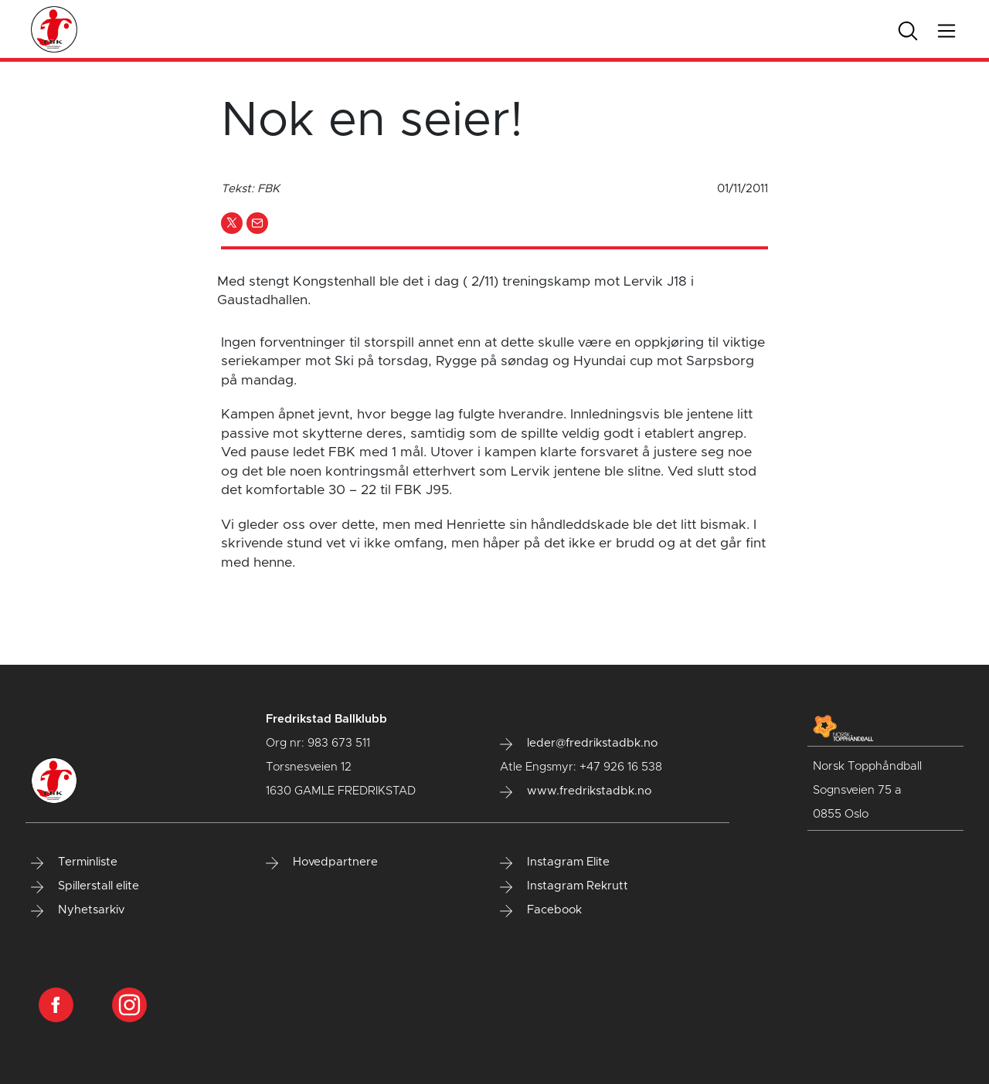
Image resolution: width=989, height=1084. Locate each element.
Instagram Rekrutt (564, 886)
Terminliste (74, 862)
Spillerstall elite (85, 886)
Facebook (541, 910)
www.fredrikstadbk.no (575, 791)
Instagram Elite (555, 862)
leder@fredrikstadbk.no (579, 743)
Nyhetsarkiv (77, 910)
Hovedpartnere (322, 862)
